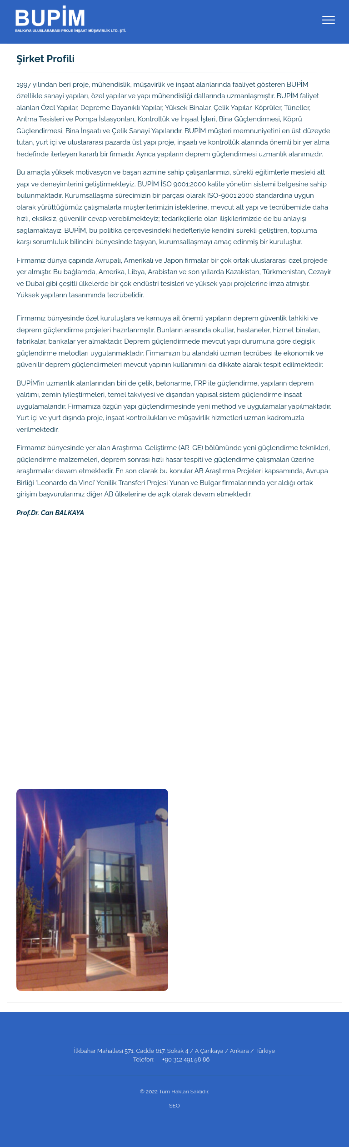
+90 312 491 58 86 (185, 1059)
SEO (174, 1105)
